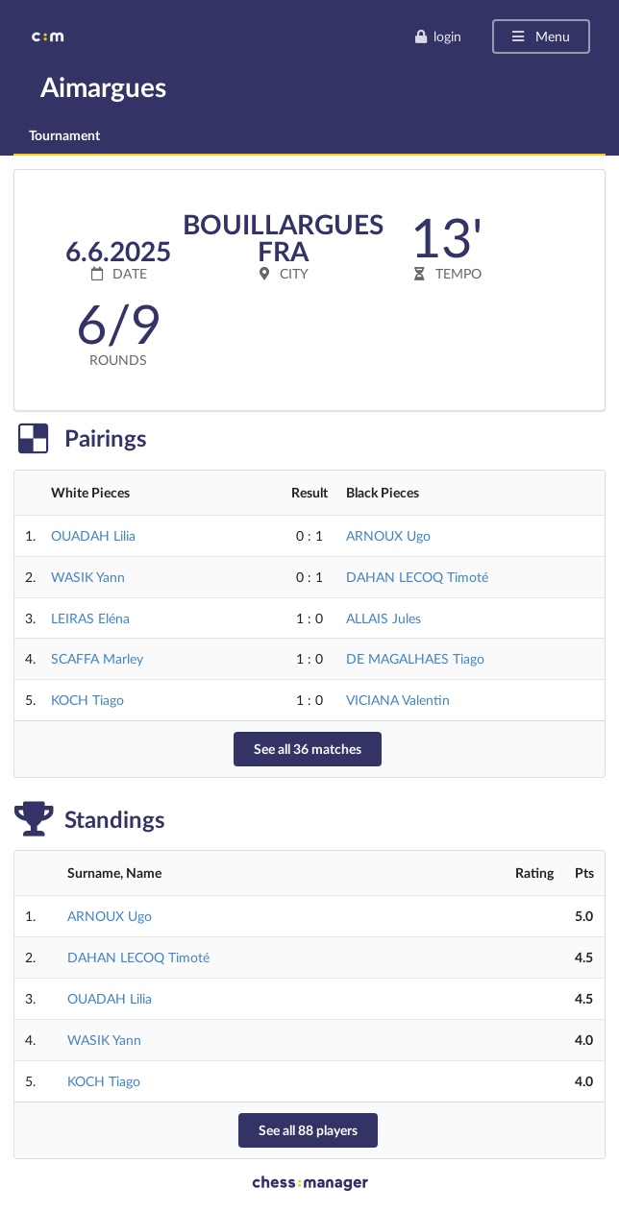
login (437, 36)
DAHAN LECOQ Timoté (417, 577)
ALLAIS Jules (383, 618)
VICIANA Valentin (398, 699)
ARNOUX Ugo (388, 535)
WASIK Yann (88, 577)
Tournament (64, 135)
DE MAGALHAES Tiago (415, 658)
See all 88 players (308, 1130)
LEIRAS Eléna (90, 618)
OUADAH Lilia (93, 535)
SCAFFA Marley (97, 658)
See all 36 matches (307, 748)
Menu (539, 36)
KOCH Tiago (87, 699)
